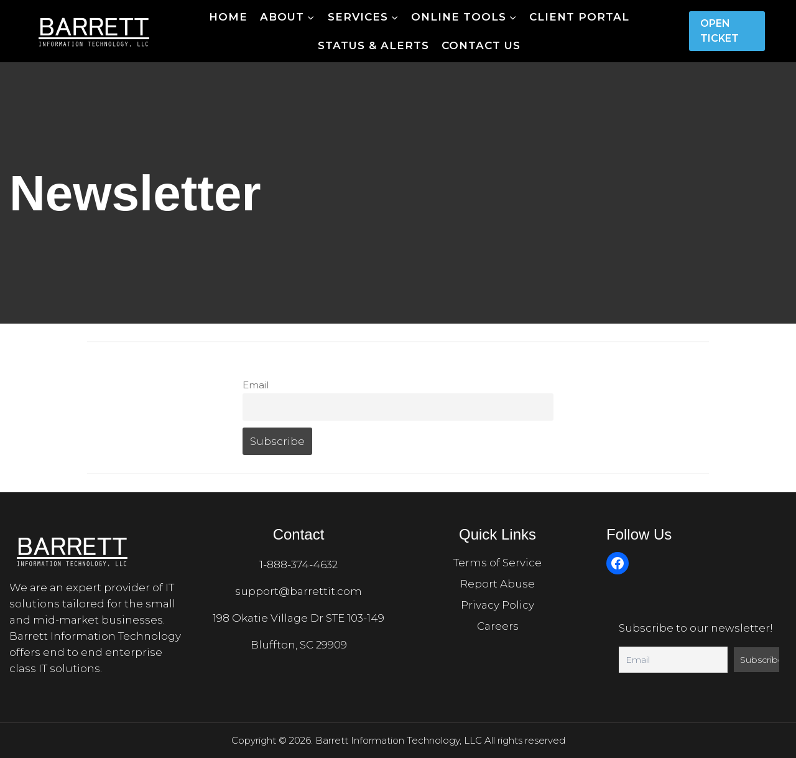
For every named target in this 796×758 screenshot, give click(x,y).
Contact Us (481, 45)
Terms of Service (497, 562)
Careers (498, 626)
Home (228, 17)
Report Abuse (497, 584)
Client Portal (579, 17)
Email (256, 385)
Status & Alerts (373, 45)
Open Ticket (719, 30)
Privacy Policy (497, 605)
